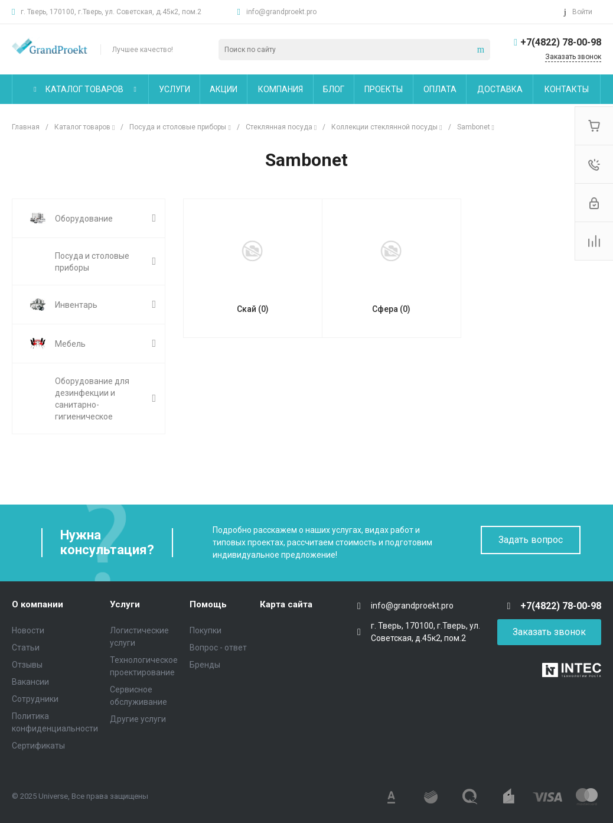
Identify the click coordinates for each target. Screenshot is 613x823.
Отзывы (27, 664)
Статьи (26, 647)
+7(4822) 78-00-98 (560, 42)
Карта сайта (286, 604)
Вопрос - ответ (218, 647)
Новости (28, 630)
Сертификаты (38, 745)
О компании (37, 604)
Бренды (205, 664)
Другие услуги (138, 719)
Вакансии (30, 682)
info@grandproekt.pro (281, 12)
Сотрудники (35, 699)
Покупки (205, 630)
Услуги (125, 604)
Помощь (208, 604)
